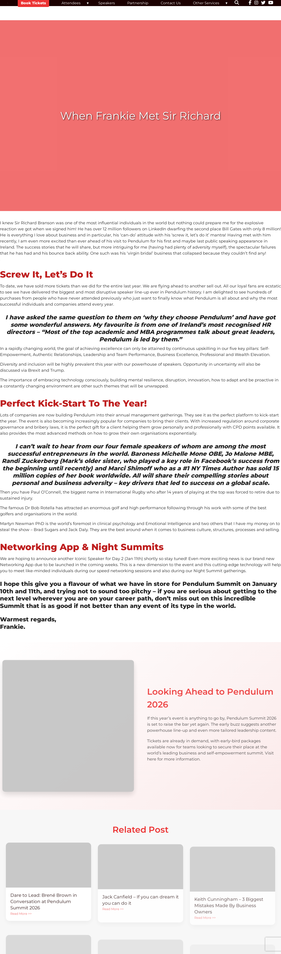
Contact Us (171, 3)
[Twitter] (263, 3)
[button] (240, 3)
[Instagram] (256, 3)
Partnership (137, 3)
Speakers (106, 3)
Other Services (206, 3)
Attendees (71, 3)
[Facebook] (250, 3)
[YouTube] (270, 3)
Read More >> (21, 926)
